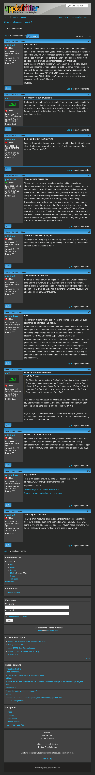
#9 (89, 431)
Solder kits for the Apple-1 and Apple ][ (23, 651)
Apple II (28, 22)
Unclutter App (52, 631)
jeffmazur (10, 179)
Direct (39, 631)
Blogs (9, 712)
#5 (89, 232)
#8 (89, 369)
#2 (89, 94)
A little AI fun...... (14, 655)
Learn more (10, 582)
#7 (89, 312)
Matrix (12, 567)
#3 (89, 136)
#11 (88, 511)
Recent (23, 17)
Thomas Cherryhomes (15, 701)
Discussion (18, 22)
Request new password (17, 617)
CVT (7, 98)
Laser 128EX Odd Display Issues (21, 648)
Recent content (13, 593)
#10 (88, 471)
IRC (11, 564)
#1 (89, 41)
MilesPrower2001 (13, 672)
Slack (12, 576)
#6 (89, 272)
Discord (13, 570)
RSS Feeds (12, 718)
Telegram (14, 579)
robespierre (12, 316)
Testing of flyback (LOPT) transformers (41, 489)
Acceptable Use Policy (16, 725)
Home (7, 17)
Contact (87, 17)
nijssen (8, 694)
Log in (6, 36)
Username (10, 604)
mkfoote (9, 678)
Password (10, 610)
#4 (89, 176)
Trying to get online (15, 645)
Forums (15, 17)
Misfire (13, 573)
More (88, 658)
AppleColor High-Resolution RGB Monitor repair (27, 641)
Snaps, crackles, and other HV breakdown (43, 493)
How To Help (63, 17)
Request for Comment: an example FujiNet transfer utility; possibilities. (34, 698)
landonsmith (11, 688)
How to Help (47, 759)
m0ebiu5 (10, 45)
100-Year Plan (76, 17)
